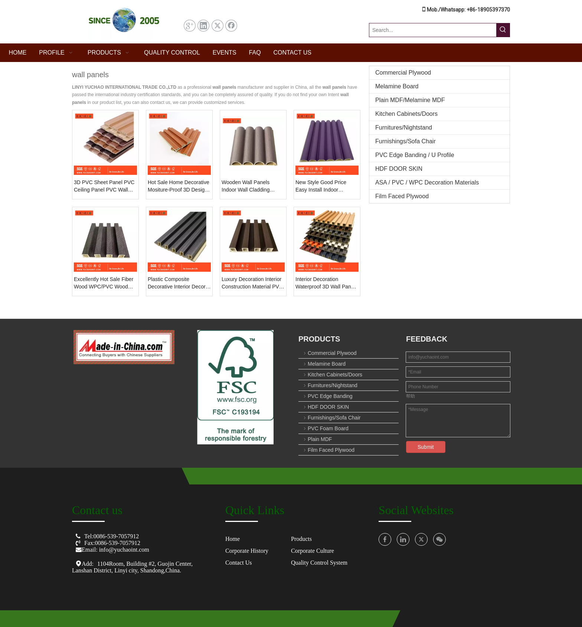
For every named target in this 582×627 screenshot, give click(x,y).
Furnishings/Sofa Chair (405, 141)
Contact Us (238, 562)
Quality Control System (319, 562)
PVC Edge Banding (330, 396)
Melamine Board (397, 86)
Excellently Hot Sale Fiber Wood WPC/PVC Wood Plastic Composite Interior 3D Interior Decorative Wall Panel (105, 283)
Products (301, 539)
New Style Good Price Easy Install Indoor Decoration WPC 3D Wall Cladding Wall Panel (324, 186)
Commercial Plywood (403, 72)
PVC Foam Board (328, 428)
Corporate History (246, 551)
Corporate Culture (312, 551)
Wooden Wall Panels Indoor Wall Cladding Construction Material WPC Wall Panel (253, 186)
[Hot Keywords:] (503, 30)
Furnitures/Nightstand (403, 127)
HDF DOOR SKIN (398, 169)
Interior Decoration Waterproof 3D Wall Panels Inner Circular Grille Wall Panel (326, 283)
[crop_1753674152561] (235, 387)
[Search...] (432, 30)
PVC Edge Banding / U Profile (414, 155)
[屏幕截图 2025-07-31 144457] (124, 22)
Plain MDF (320, 439)
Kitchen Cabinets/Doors (406, 114)
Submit (426, 447)
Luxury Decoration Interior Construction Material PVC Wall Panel (252, 283)
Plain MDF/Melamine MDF (410, 100)
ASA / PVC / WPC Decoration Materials (427, 182)
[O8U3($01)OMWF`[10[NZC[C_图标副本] (124, 347)
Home (232, 539)
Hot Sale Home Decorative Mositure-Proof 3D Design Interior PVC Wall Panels (178, 186)
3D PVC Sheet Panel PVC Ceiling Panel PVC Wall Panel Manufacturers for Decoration (104, 186)
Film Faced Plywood (402, 196)
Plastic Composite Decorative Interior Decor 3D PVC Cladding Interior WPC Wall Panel (177, 283)
